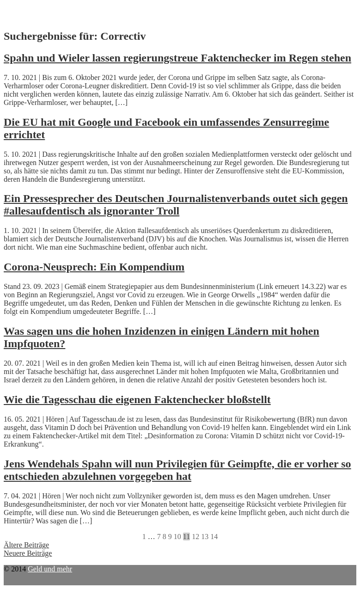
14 (214, 536)
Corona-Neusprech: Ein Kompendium (94, 267)
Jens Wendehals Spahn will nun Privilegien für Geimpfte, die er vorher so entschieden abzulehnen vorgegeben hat (177, 470)
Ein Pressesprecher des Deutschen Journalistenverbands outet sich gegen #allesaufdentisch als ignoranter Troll (176, 204)
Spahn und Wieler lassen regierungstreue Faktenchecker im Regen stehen (177, 58)
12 (195, 536)
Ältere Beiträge (26, 545)
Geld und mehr (50, 569)
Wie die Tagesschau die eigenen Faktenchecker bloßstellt (137, 399)
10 (177, 536)
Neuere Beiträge (28, 553)
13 (204, 536)
